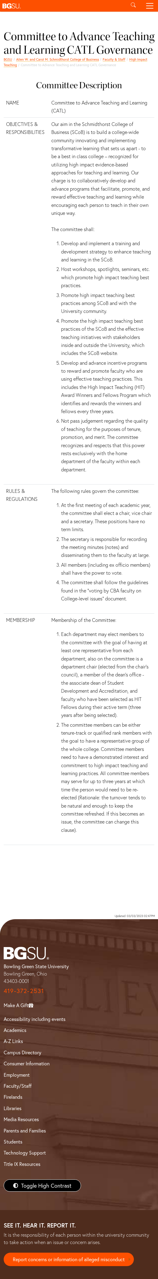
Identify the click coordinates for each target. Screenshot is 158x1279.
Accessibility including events (34, 1019)
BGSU (8, 59)
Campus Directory (22, 1052)
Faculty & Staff (114, 59)
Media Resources (21, 1119)
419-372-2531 (24, 991)
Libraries (12, 1108)
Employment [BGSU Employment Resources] (17, 1075)
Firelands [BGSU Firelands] (13, 1097)
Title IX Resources (22, 1164)
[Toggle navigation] (149, 6)
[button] (62, 6)
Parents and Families (25, 1130)
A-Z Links (13, 1041)
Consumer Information (27, 1063)
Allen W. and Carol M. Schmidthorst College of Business (57, 59)
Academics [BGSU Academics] (15, 1030)
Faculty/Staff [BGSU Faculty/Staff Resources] (17, 1086)
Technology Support (25, 1152)
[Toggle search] (133, 6)
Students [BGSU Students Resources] (13, 1141)
